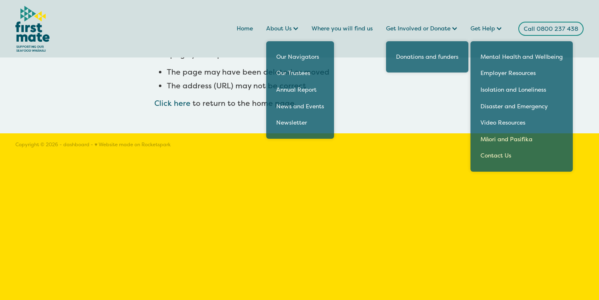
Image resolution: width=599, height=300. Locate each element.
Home (245, 28)
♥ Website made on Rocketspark (132, 144)
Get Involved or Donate (421, 28)
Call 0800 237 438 (551, 28)
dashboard (76, 144)
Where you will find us (342, 28)
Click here (172, 103)
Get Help (486, 28)
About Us (282, 28)
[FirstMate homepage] (72, 29)
